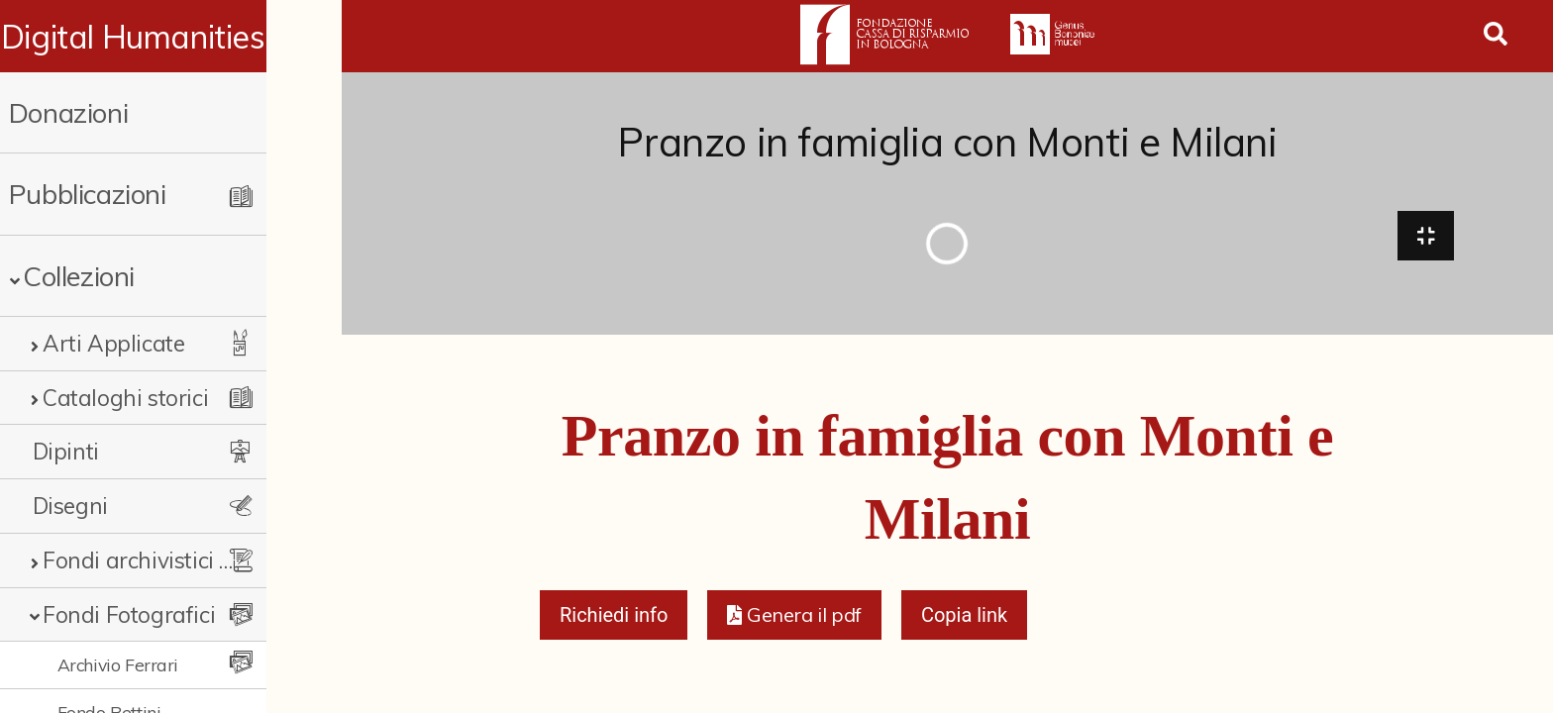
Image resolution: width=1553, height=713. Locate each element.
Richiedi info (614, 620)
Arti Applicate (113, 343)
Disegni (70, 505)
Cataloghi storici (125, 397)
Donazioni (68, 112)
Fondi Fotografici (129, 614)
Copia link (964, 620)
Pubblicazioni (87, 193)
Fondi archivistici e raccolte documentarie (175, 560)
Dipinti (66, 451)
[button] (793, 620)
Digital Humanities (171, 36)
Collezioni (79, 275)
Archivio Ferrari (118, 664)
